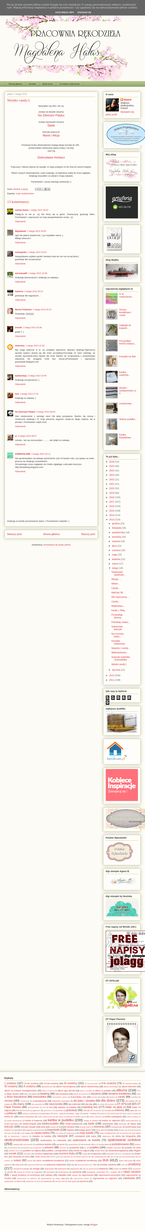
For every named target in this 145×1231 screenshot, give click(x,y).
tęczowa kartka (83, 1165)
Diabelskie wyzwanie (61, 1101)
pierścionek (86, 1144)
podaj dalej (104, 1144)
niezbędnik (80, 1136)
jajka (132, 1110)
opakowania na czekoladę (53, 1140)
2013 (112, 519)
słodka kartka (40, 1157)
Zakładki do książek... (125, 326)
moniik (18, 327)
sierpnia (116, 541)
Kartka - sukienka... (124, 373)
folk (17, 1110)
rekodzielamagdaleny (118, 1150)
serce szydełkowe (124, 1154)
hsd (17, 394)
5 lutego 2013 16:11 (41, 454)
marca (115, 563)
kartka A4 (103, 1114)
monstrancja (124, 1133)
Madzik (128, 99)
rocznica (27, 1154)
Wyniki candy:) (118, 664)
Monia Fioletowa (23, 309)
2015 (112, 510)
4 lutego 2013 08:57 (27, 436)
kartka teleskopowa (14, 1121)
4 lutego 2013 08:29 (45, 412)
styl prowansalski (128, 1157)
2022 (112, 479)
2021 (112, 484)
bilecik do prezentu (81, 1094)
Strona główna (15, 84)
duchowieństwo (33, 1107)
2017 (112, 501)
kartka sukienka (95, 1117)
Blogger (94, 1224)
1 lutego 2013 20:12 (33, 291)
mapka (28, 1133)
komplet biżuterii (67, 1127)
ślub (105, 1160)
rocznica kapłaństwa (44, 1153)
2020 (112, 488)
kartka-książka (29, 1124)
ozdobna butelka (43, 1144)
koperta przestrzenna (35, 1130)
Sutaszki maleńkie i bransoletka (120, 658)
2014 (112, 515)
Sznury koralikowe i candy (125, 312)
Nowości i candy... (120, 648)
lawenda (137, 1130)
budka (103, 1097)
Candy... (115, 601)
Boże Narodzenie (17, 1096)
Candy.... (115, 588)
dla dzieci (108, 1100)
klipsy (133, 1124)
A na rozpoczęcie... (126, 295)
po (95, 1144)
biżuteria (96, 1093)
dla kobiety (130, 1101)
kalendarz (46, 1113)
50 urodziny (11, 1086)
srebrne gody (55, 1157)
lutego (115, 568)
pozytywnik (25, 1148)
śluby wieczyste (125, 1160)
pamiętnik (60, 1144)
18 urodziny (70, 1083)
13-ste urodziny (31, 1083)
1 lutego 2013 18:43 (38, 210)
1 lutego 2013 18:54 (36, 231)
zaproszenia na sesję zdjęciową (55, 1178)
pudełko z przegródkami (57, 1150)
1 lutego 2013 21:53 (35, 345)
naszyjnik (62, 1136)
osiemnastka (28, 1144)
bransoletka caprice (59, 1097)
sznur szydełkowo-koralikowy (83, 1160)
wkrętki (10, 1172)
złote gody (72, 1181)
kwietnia (116, 559)
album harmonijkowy (66, 1086)
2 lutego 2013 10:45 (37, 375)
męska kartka (41, 1133)
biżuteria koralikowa (119, 1093)
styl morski (114, 1157)
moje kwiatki (86, 1133)
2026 (112, 461)
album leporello (129, 1086)
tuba (122, 1165)
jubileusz (12, 1113)
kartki (91, 1123)
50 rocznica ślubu (130, 1083)
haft (85, 1110)
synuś (30, 1160)
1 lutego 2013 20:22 (42, 309)
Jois (139, 1110)
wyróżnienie (63, 1172)
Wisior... (115, 583)
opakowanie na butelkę (86, 1140)
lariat (129, 1130)
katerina (19, 291)
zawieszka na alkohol (13, 1181)
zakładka (62, 1175)
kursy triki (100, 1130)
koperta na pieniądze (13, 1130)
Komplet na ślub (127, 356)
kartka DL (9, 1116)
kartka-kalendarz (11, 1124)
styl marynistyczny (99, 1157)
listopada (117, 528)
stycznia (116, 670)
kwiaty (110, 1130)
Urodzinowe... (126, 403)
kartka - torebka (89, 1113)
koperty (70, 1130)
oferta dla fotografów (125, 1136)
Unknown (20, 345)
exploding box (90, 1107)
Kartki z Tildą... (118, 610)
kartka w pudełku (61, 1120)
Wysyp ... (116, 579)
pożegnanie (37, 1148)
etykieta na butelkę (67, 1107)
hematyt (107, 1110)
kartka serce (80, 1116)
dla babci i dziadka (84, 1100)
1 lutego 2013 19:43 (37, 252)
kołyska (53, 1127)
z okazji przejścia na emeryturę (25, 1175)
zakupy (75, 1175)
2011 (112, 680)
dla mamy (18, 1104)
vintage (36, 1168)
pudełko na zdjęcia (32, 1150)
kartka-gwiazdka (132, 1121)
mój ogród (136, 1133)
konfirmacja (130, 1127)
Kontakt (32, 84)
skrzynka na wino (21, 1156)
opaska (16, 1144)
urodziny (134, 1164)
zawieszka (129, 1178)
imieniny (119, 1110)
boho (139, 1094)
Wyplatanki (20, 231)
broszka (94, 1097)
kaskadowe (107, 1124)
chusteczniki (25, 1101)
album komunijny (111, 1086)
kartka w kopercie (33, 1120)
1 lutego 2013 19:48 (37, 273)
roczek (12, 1153)
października (119, 532)
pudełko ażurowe (113, 1148)
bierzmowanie (61, 1094)
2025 (112, 466)
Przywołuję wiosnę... (117, 616)
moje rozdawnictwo (25, 193)
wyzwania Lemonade (96, 1172)
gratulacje (71, 1110)
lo (21, 1133)
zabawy (49, 1175)
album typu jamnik (66, 1090)
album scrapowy (48, 1091)
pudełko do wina (133, 1147)
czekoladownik (40, 1101)
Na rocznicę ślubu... (117, 635)
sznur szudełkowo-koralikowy (50, 1160)
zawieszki (48, 1181)
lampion (121, 1130)
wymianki (50, 1172)
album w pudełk (86, 1091)
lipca (114, 546)
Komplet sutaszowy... (118, 642)
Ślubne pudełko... (128, 419)
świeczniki (19, 1165)
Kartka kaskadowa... (126, 436)
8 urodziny (29, 1086)
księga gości (85, 1130)
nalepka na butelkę (41, 1136)
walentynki (62, 1169)
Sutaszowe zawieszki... (118, 573)
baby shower (13, 1094)
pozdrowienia (12, 1148)
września (117, 537)
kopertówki (53, 1129)
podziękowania (120, 1144)
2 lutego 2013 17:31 (29, 394)
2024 (112, 470)
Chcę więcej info (64, 12)
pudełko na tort (14, 1151)
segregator (110, 1154)
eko (44, 1107)
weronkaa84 (21, 273)
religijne (137, 1150)
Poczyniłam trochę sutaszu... (127, 342)
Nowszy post (14, 534)
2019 (112, 493)
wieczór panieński (89, 1169)
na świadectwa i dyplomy (18, 1136)
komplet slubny (85, 1127)
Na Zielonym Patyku (51, 115)
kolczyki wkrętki (28, 1127)
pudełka (94, 1147)
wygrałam (38, 1172)
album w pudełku (103, 1090)
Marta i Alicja (51, 135)
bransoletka (39, 1096)
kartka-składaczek (74, 1124)
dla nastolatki (37, 1104)
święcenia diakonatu (35, 1165)
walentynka (49, 1169)
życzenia (84, 1181)
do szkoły (101, 1104)
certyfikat (134, 1097)
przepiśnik (74, 1147)
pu (85, 1148)
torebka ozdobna (108, 1164)
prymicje (63, 1148)
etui (51, 1107)
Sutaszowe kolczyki (117, 628)
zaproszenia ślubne (81, 1178)
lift (16, 1133)
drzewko (111, 1104)
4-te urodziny (108, 1083)
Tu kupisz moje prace (69, 84)
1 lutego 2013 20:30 (32, 327)
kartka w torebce (91, 1120)
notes (93, 1136)
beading (44, 1093)
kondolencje (117, 1127)
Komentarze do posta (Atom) (57, 545)
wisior (124, 1168)
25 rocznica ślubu (91, 1083)
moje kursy (71, 1133)
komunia (99, 1126)
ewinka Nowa (22, 210)
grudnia (116, 523)
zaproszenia (87, 1175)
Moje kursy (48, 84)
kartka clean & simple (130, 1114)
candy (121, 1096)
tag (72, 1165)
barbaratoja (21, 375)
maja (115, 554)
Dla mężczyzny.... (120, 597)
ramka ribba (100, 1150)
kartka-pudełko (50, 1123)
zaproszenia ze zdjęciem (105, 1178)
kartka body (114, 1114)
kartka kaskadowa (26, 1116)
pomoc (138, 1144)
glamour (36, 1110)
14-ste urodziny (51, 1083)
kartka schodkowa (65, 1117)
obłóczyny (106, 1136)
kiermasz (122, 1124)
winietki (116, 1169)
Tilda (94, 1165)
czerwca (116, 550)
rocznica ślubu (67, 1153)
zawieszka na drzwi (33, 1181)
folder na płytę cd (115, 1107)
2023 (112, 475)
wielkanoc (103, 1168)
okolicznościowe (16, 1140)
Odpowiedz (20, 221)
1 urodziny (10, 1083)
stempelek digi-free (80, 1157)
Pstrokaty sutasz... (120, 622)
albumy (121, 1090)
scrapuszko (96, 1153)
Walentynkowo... (119, 652)
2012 (112, 675)
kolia (43, 1127)
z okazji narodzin (131, 1171)
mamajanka (21, 252)
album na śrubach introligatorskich (20, 1090)
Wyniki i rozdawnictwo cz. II (128, 391)
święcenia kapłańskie (56, 1164)
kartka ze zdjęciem (111, 1120)
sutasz (17, 1160)
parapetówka (73, 1144)
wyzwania (76, 1172)
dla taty (88, 1104)
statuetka (66, 1157)
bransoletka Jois (78, 1097)
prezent (49, 1147)
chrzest (8, 1100)
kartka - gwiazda (59, 1114)
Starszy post (88, 534)
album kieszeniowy (90, 1086)
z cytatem (113, 1172)
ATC (139, 1091)
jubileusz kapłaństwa (30, 1114)
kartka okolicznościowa (46, 1117)
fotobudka (26, 1110)
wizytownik (137, 1169)
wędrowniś (74, 1169)
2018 (112, 497)
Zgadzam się (84, 12)
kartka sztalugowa (113, 1116)
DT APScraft (124, 1104)
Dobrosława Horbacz (51, 157)
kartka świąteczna (134, 1117)
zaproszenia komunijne (110, 1175)
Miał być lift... (118, 592)
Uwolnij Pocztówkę (21, 1169)
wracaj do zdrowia (24, 1172)
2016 (112, 506)
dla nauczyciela (54, 1104)
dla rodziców (74, 1104)
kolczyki (8, 1126)
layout (9, 1133)
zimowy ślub (60, 1181)
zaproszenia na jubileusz (27, 1178)
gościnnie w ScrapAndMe (53, 1110)
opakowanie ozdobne (124, 1140)
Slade (51, 125)
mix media (59, 1133)
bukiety (112, 1097)
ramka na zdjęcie (81, 1150)
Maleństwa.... (118, 606)
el (16, 436)
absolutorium (47, 1086)
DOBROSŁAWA (23, 454)
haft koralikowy (95, 1110)
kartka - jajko (74, 1113)
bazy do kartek (30, 1094)
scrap (84, 1154)
